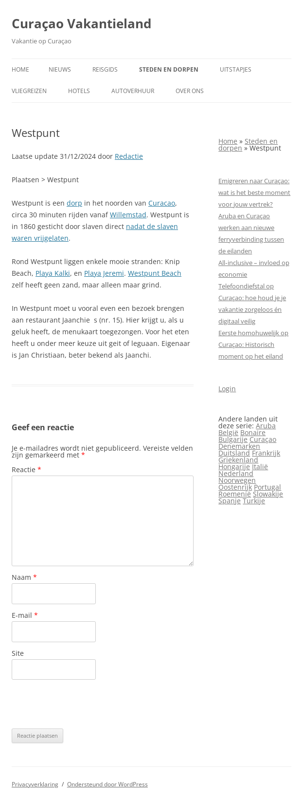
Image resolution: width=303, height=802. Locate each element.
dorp (74, 203)
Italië (260, 466)
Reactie (26, 469)
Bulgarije (233, 439)
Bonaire (253, 432)
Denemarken (239, 446)
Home (20, 69)
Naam (24, 577)
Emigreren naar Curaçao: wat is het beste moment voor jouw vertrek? (254, 192)
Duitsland (234, 453)
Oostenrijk (235, 487)
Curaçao (263, 439)
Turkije (254, 500)
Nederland (235, 473)
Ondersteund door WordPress (107, 784)
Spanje (229, 500)
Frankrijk (266, 453)
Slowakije (268, 493)
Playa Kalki (53, 273)
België (228, 432)
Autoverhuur (132, 91)
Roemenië (234, 493)
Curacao (161, 203)
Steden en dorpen (168, 69)
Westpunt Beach (154, 273)
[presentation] (86, 704)
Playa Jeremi (104, 273)
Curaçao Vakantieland (81, 23)
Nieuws (60, 69)
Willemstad (128, 214)
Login (227, 388)
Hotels (79, 91)
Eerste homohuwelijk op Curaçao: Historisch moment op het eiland (253, 344)
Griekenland (238, 459)
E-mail (25, 615)
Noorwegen (237, 480)
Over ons (190, 91)
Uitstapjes (235, 69)
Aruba (266, 425)
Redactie (129, 156)
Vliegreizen (29, 91)
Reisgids (105, 69)
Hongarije (234, 466)
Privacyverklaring (35, 784)
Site (18, 653)
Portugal (267, 487)
